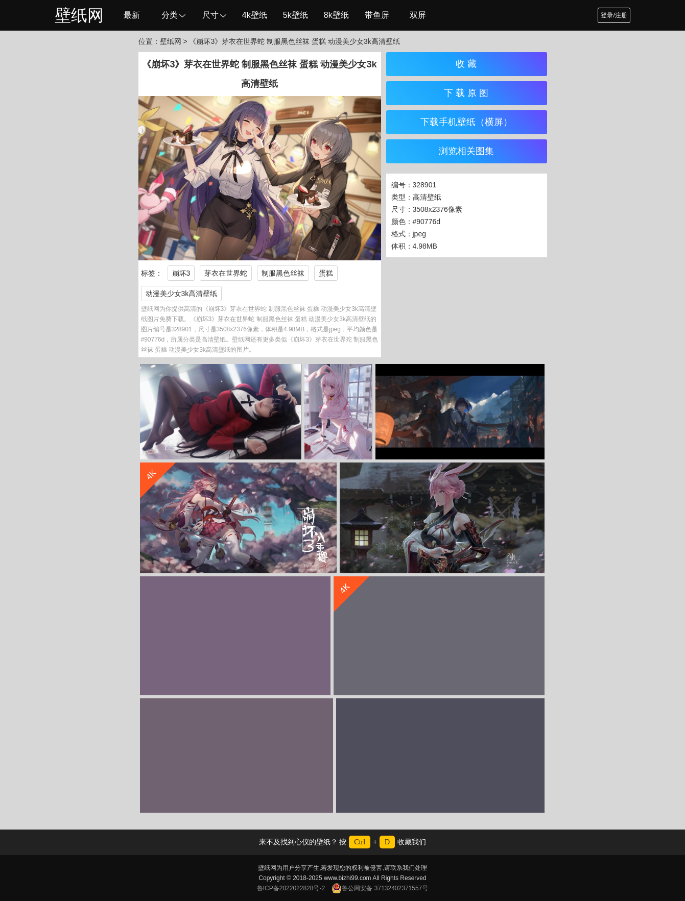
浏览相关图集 (466, 151)
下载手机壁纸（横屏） (466, 122)
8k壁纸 (336, 15)
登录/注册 (614, 15)
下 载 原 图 (466, 93)
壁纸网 (79, 15)
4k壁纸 (254, 15)
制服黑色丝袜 (283, 273)
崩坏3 (181, 273)
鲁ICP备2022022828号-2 (291, 888)
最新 (132, 15)
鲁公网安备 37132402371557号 (380, 888)
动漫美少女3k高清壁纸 (182, 293)
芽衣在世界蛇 (225, 273)
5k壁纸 (295, 15)
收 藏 (466, 64)
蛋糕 (326, 273)
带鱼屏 (377, 15)
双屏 (418, 15)
